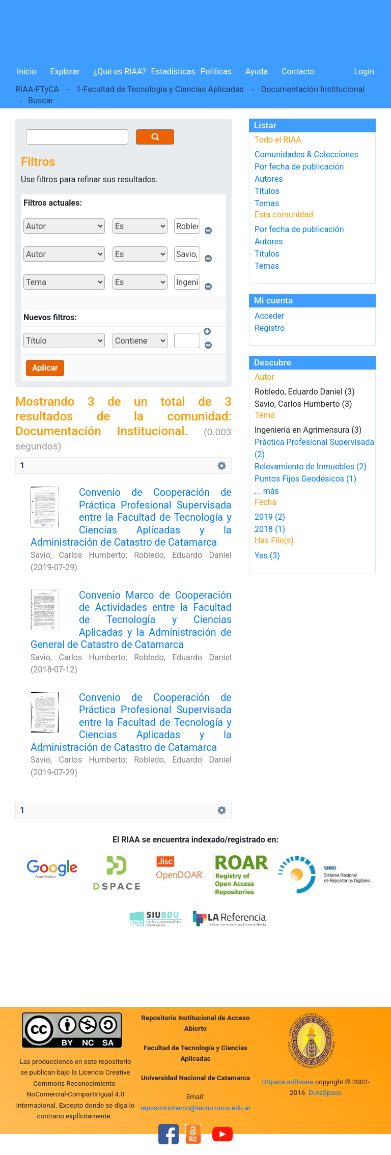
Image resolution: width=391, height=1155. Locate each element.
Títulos (267, 191)
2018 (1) (270, 529)
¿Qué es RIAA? (120, 71)
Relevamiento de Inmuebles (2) (311, 466)
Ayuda (256, 71)
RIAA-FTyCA (37, 89)
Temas (267, 203)
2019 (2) (270, 517)
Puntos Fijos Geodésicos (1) (305, 479)
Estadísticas (173, 71)
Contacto (298, 71)
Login (364, 71)
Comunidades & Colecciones (306, 154)
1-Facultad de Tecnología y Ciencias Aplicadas (160, 89)
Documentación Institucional (313, 89)
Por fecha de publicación (299, 167)
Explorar (64, 71)
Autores (269, 179)
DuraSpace (325, 1092)
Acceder (270, 316)
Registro (270, 328)
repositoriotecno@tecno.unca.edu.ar (196, 1108)
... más (267, 491)
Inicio (26, 71)
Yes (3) (267, 555)
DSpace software (287, 1082)
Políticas (216, 71)
